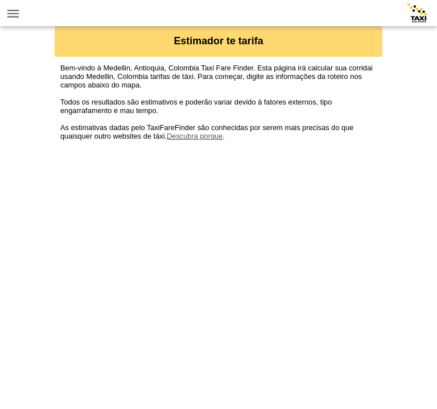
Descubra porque (194, 136)
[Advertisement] (218, 219)
